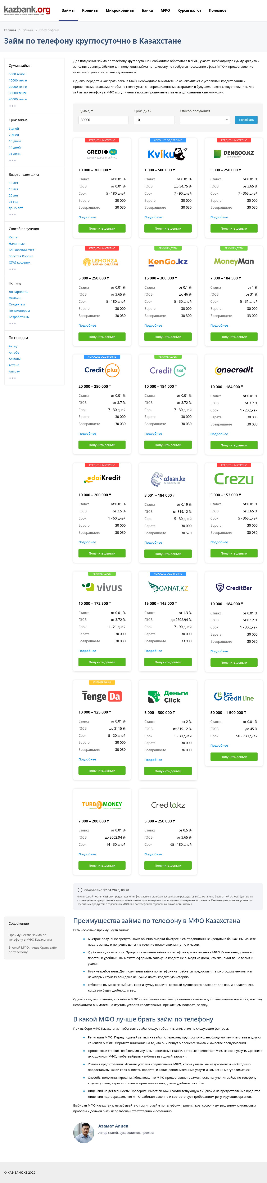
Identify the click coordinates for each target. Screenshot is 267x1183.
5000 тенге (17, 74)
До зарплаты (18, 292)
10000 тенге (18, 80)
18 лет (13, 183)
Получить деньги (102, 228)
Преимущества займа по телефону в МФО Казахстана (30, 937)
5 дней (14, 128)
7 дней (14, 135)
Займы (68, 10)
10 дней (15, 141)
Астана (14, 365)
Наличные (16, 243)
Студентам (17, 304)
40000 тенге (18, 99)
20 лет (13, 195)
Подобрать (246, 120)
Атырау (14, 371)
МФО (165, 10)
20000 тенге (18, 86)
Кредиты (90, 10)
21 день (15, 153)
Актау (13, 346)
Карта (13, 237)
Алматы (15, 359)
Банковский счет (21, 250)
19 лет (13, 189)
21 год (13, 201)
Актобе (14, 352)
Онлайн (15, 298)
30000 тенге (18, 93)
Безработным (19, 317)
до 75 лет (16, 208)
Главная (10, 30)
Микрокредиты (120, 10)
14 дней (15, 147)
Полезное (217, 10)
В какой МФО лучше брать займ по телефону (33, 949)
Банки (147, 10)
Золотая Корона (21, 256)
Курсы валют (189, 10)
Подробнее (87, 217)
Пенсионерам (19, 310)
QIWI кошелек (19, 262)
